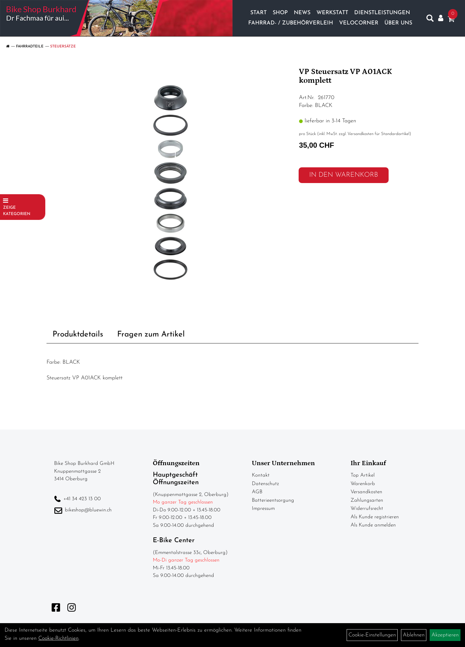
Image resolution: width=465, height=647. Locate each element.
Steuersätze (63, 46)
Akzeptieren (445, 635)
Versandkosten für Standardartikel (378, 134)
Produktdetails (78, 334)
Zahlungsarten (367, 500)
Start (258, 13)
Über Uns (398, 23)
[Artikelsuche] (430, 19)
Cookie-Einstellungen (372, 635)
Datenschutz (265, 483)
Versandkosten (366, 491)
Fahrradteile (29, 46)
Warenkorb (363, 483)
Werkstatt (332, 13)
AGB (257, 491)
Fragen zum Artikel (151, 334)
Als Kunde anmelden (373, 525)
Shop (280, 13)
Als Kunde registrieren (375, 517)
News (302, 13)
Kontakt (261, 475)
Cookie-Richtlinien (58, 638)
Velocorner (358, 23)
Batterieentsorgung (273, 500)
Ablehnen (414, 635)
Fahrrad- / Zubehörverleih (290, 23)
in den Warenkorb (343, 175)
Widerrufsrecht (367, 508)
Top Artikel (363, 475)
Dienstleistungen (382, 13)
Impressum (263, 508)
